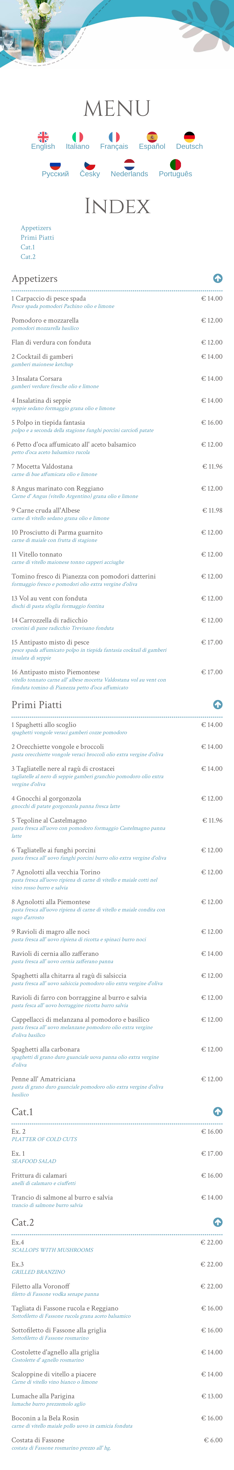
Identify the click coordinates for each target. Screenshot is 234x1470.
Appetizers (36, 228)
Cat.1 (28, 247)
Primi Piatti (37, 237)
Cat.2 (28, 256)
